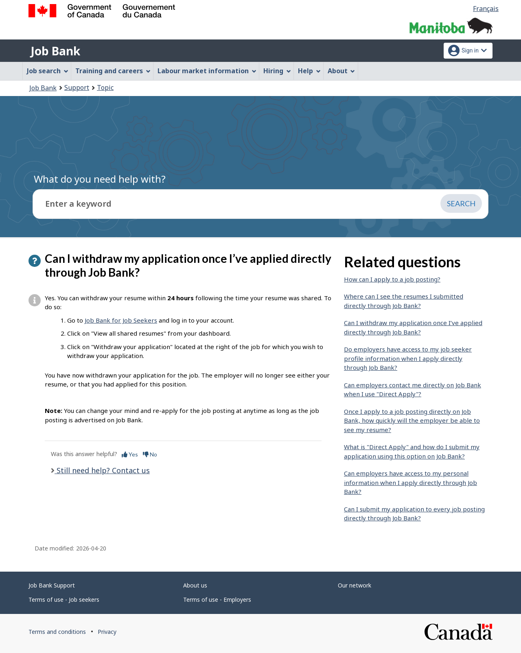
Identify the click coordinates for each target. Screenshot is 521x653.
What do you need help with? (100, 178)
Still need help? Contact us (102, 470)
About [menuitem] (341, 70)
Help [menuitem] (309, 70)
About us (195, 585)
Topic (105, 87)
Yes (130, 454)
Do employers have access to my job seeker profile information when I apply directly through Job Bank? (408, 358)
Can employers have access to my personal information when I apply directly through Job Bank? (410, 482)
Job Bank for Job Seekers (121, 320)
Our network (354, 585)
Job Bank (55, 51)
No (150, 454)
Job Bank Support (51, 585)
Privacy (107, 632)
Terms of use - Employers (217, 599)
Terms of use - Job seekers (63, 599)
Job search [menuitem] (47, 70)
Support (76, 87)
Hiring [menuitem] (277, 70)
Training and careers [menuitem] (113, 70)
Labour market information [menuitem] (207, 70)
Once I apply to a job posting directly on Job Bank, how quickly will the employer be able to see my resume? (412, 420)
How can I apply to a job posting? (392, 279)
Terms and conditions (57, 632)
